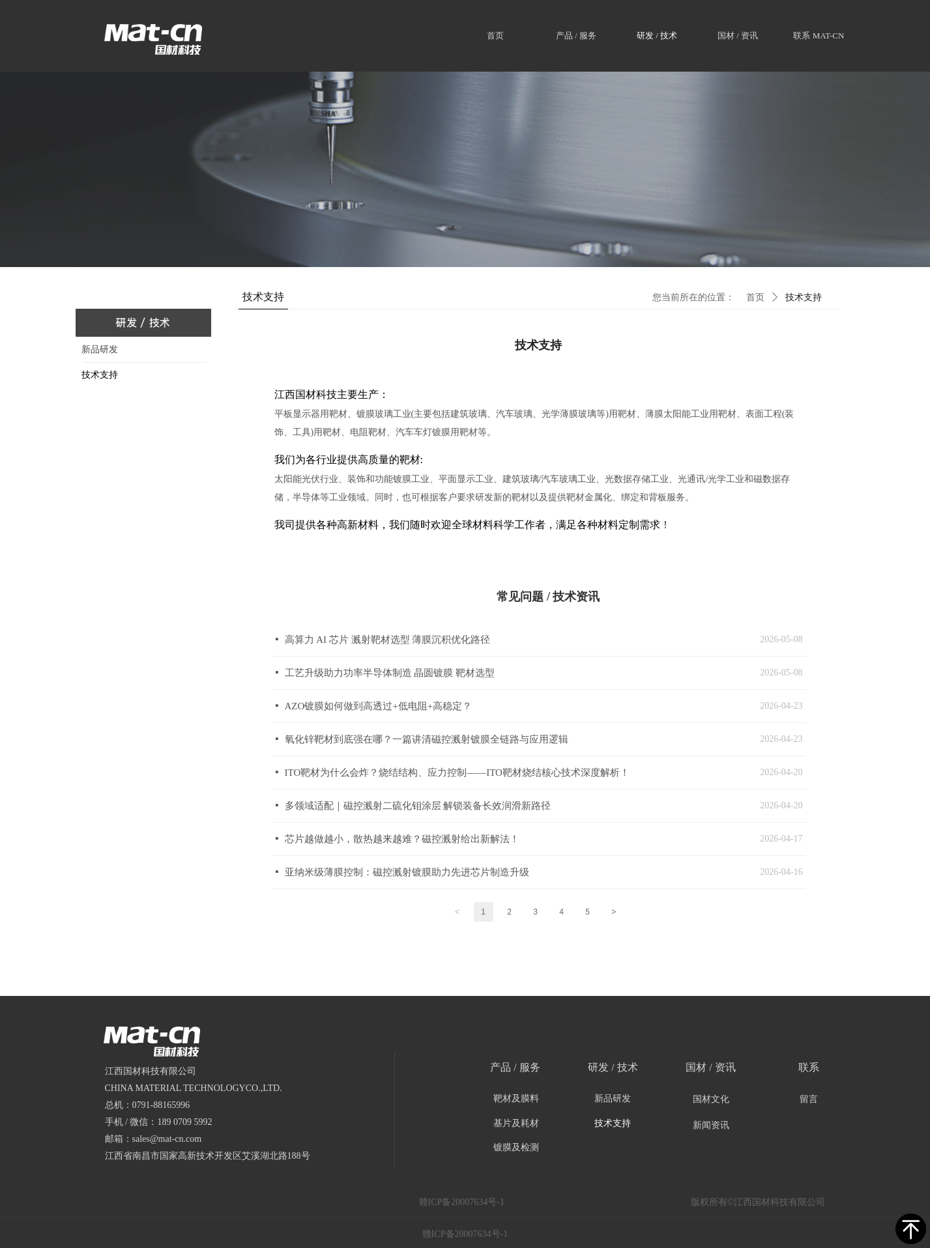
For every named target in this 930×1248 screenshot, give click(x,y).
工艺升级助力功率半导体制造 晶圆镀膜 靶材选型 (390, 673)
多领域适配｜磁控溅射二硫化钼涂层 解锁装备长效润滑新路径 (418, 806)
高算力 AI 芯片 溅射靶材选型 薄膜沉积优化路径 (388, 639)
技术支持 (803, 297)
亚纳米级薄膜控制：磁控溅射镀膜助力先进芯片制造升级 (407, 872)
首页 (755, 297)
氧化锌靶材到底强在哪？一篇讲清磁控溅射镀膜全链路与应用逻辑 (426, 739)
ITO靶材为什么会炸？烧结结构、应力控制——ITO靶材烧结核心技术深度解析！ (457, 772)
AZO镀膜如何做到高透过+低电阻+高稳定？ (378, 706)
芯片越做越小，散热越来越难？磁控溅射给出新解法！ (402, 839)
